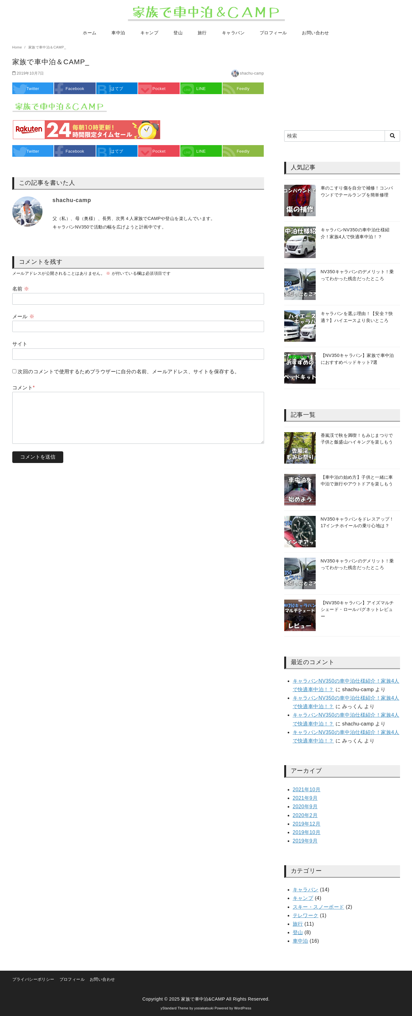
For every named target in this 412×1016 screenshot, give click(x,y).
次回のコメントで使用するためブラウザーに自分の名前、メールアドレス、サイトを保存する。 (129, 371)
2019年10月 (307, 832)
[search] (392, 136)
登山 (178, 32)
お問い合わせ (315, 32)
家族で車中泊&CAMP (203, 999)
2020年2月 (305, 815)
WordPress (242, 1008)
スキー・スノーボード (318, 907)
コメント (23, 387)
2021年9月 (305, 798)
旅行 (202, 32)
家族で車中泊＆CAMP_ (47, 47)
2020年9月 (305, 806)
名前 (20, 288)
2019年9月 (305, 841)
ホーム (89, 32)
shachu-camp (252, 73)
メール (23, 316)
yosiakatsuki (203, 1008)
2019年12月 (307, 824)
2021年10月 (307, 789)
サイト (20, 344)
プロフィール (273, 32)
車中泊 (118, 32)
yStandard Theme (174, 1008)
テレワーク (306, 915)
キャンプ (149, 32)
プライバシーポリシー (33, 979)
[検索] (342, 136)
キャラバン (233, 32)
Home (17, 47)
